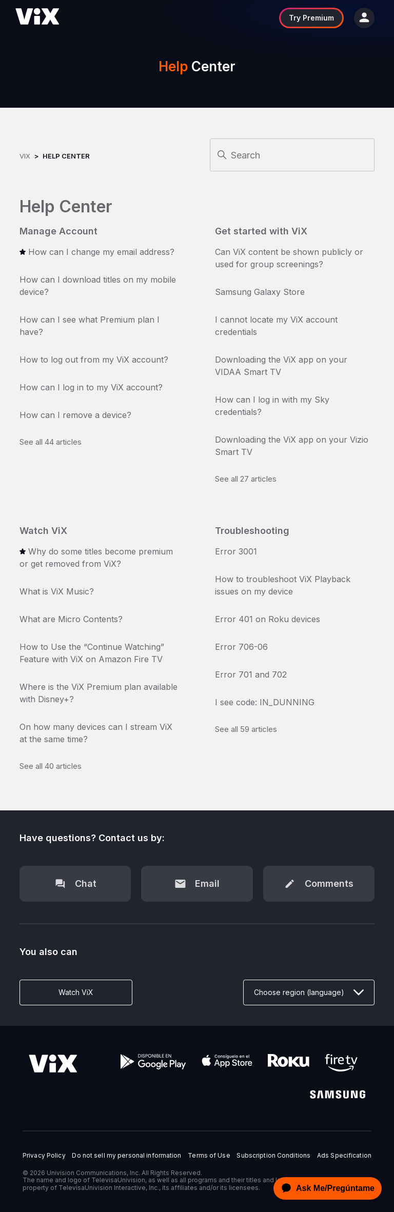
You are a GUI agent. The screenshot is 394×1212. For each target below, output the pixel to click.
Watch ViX (43, 530)
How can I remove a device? (75, 415)
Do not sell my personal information (126, 1155)
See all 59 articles (246, 729)
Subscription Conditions (273, 1155)
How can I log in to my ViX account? (91, 387)
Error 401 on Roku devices (267, 619)
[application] (324, 1188)
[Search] (292, 154)
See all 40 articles (50, 766)
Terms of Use (209, 1155)
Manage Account (58, 231)
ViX (24, 156)
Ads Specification (344, 1155)
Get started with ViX (261, 231)
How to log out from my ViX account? (93, 359)
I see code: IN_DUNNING (264, 702)
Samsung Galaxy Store (260, 292)
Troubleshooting (252, 530)
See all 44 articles (50, 442)
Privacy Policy (44, 1155)
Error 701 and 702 (251, 674)
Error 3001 (236, 551)
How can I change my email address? (101, 252)
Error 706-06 (241, 647)
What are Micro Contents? (71, 619)
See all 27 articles (246, 479)
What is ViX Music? (56, 591)
